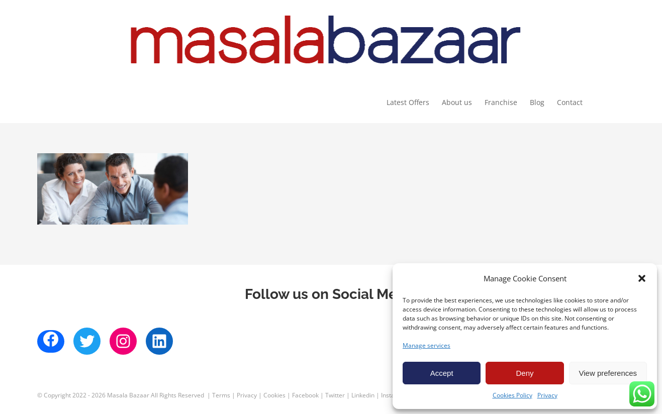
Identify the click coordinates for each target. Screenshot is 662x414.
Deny (524, 373)
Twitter (335, 395)
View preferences (608, 373)
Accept (441, 373)
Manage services (426, 345)
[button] (642, 278)
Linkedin (362, 395)
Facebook (305, 395)
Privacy (547, 395)
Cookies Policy (512, 395)
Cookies (274, 395)
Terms (221, 395)
